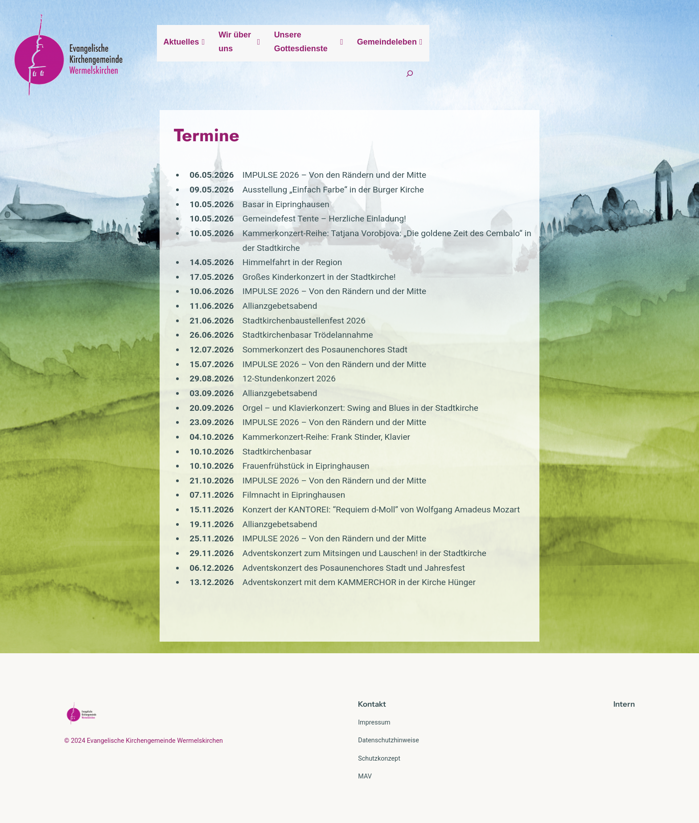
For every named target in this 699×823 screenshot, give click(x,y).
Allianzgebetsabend (162, 300)
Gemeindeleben (580, 59)
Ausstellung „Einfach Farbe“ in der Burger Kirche (216, 198)
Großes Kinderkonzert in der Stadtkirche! (202, 271)
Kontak (370, 698)
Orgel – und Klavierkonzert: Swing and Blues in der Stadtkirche (243, 402)
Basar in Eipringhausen (168, 213)
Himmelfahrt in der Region (175, 257)
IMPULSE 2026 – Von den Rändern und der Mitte (217, 184)
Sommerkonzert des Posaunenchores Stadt (207, 344)
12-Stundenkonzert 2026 (171, 373)
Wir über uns (403, 59)
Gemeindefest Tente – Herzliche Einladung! (207, 227)
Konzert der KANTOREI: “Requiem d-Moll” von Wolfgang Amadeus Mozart (264, 504)
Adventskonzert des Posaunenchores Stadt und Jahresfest (236, 562)
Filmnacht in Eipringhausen (176, 489)
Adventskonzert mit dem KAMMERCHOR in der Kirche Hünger (241, 577)
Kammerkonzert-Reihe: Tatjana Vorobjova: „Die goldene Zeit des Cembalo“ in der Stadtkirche (299, 242)
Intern (624, 698)
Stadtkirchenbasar (159, 446)
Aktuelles (342, 59)
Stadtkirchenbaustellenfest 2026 (186, 315)
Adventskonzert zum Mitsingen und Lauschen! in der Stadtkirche (247, 547)
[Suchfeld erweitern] (639, 59)
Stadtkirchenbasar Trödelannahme (190, 329)
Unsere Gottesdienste (489, 59)
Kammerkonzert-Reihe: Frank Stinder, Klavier (209, 431)
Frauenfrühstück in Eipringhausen (188, 460)
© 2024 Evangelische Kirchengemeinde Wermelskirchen (143, 735)
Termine (90, 144)
